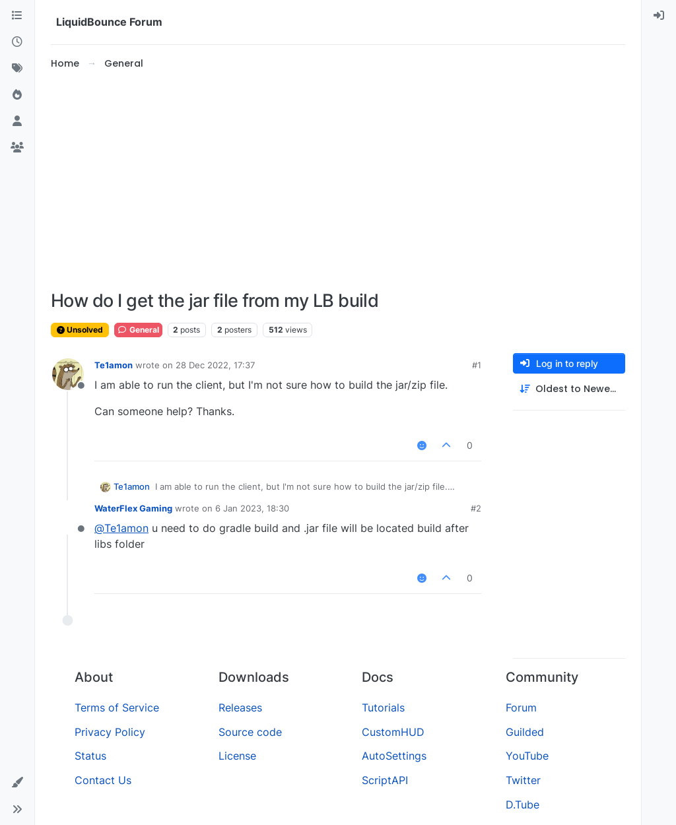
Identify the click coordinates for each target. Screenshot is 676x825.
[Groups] (17, 147)
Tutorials (383, 707)
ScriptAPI (385, 780)
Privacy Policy (110, 732)
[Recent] (17, 42)
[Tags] (17, 68)
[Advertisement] (338, 180)
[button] (17, 782)
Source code (250, 732)
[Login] (659, 15)
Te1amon (113, 365)
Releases (240, 707)
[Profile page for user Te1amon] (68, 374)
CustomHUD (393, 732)
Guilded (525, 732)
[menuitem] (659, 15)
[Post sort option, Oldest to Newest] (569, 389)
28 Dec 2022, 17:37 (215, 365)
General (138, 330)
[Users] (17, 121)
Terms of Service (117, 707)
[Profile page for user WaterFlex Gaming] (68, 517)
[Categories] (17, 15)
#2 (476, 508)
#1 (476, 365)
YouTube (527, 755)
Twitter (523, 780)
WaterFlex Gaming (133, 508)
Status (90, 755)
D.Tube (522, 804)
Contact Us (103, 780)
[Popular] (17, 95)
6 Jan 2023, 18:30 (252, 508)
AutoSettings (394, 755)
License (237, 755)
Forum (521, 707)
